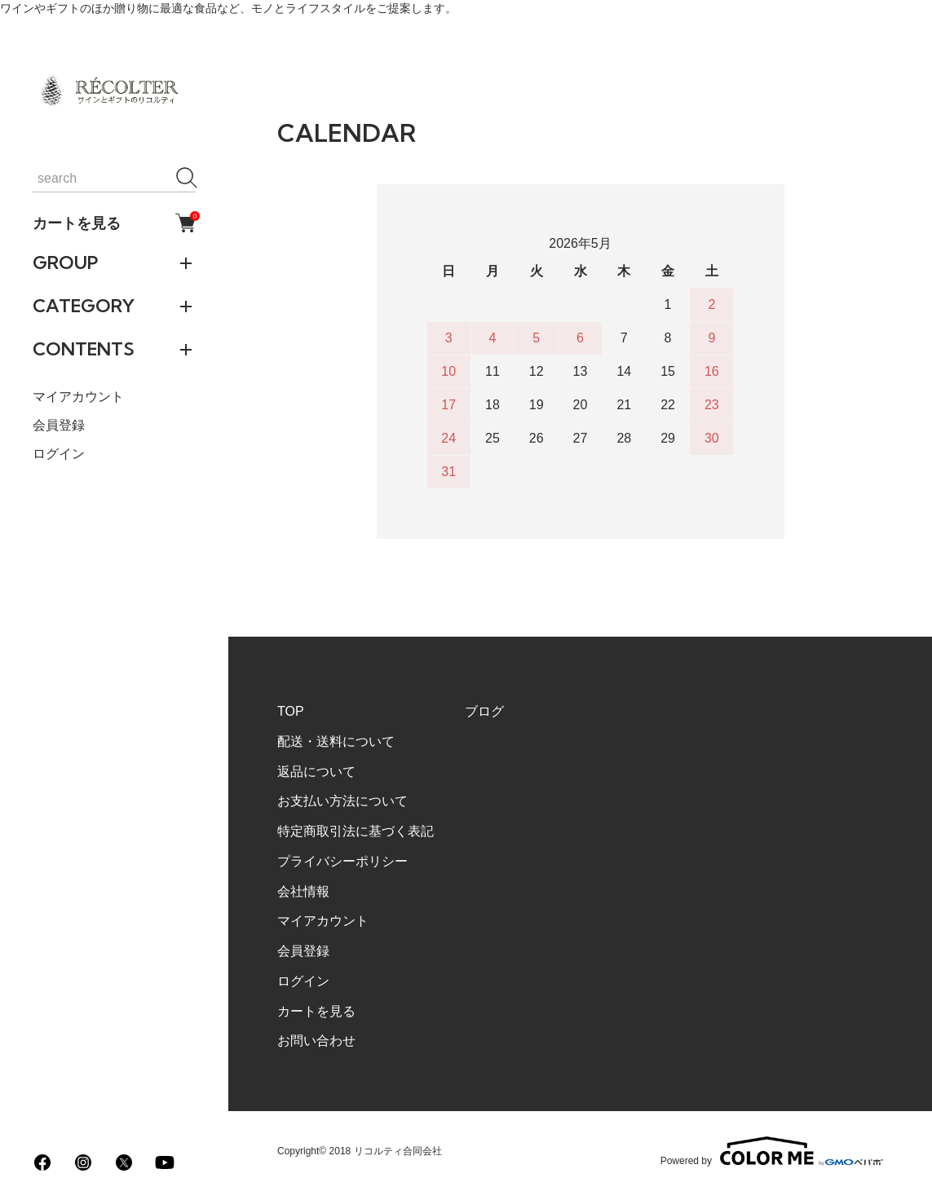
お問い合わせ (316, 1041)
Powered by (771, 1151)
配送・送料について (336, 741)
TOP (290, 711)
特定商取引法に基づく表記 (355, 831)
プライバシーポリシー (342, 861)
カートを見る (114, 223)
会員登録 (59, 425)
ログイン (59, 454)
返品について (316, 772)
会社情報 (303, 891)
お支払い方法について (342, 801)
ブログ (484, 711)
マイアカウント (78, 397)
